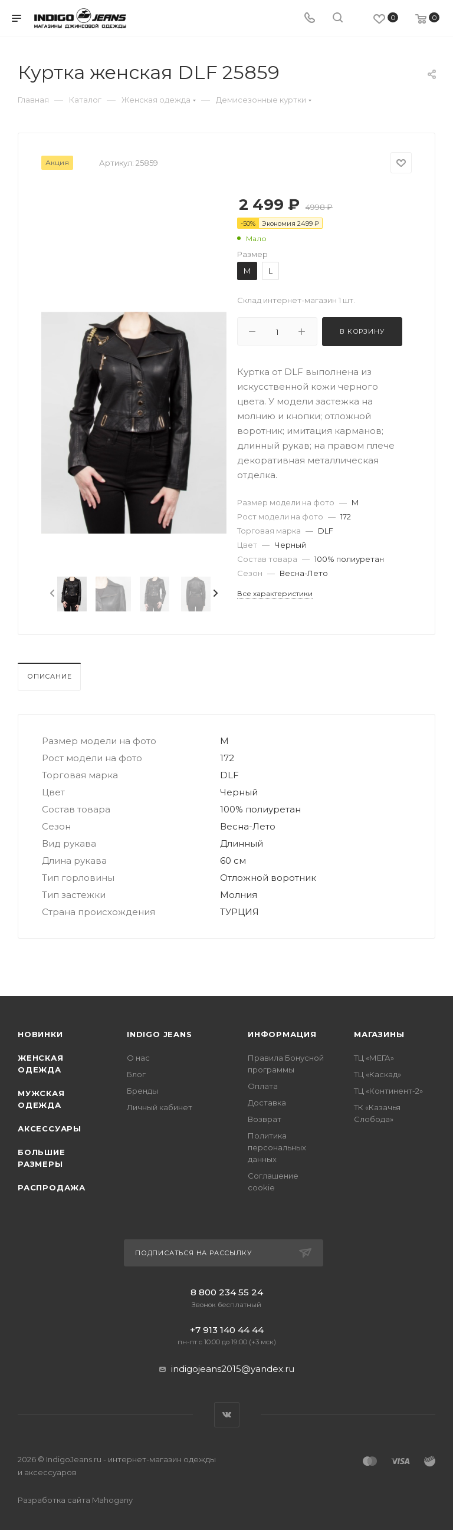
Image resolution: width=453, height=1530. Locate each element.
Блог (136, 1074)
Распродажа (52, 1187)
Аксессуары (49, 1128)
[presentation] (51, 594)
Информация (282, 1034)
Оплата (263, 1086)
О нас (138, 1057)
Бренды (142, 1090)
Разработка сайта (75, 1500)
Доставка (267, 1102)
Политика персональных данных (277, 1147)
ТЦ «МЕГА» (374, 1057)
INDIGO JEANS (159, 1034)
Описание (49, 676)
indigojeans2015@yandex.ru (232, 1368)
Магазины (379, 1034)
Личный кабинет (159, 1107)
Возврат (264, 1119)
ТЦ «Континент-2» (388, 1090)
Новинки (40, 1034)
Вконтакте (226, 1414)
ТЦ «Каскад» (377, 1074)
